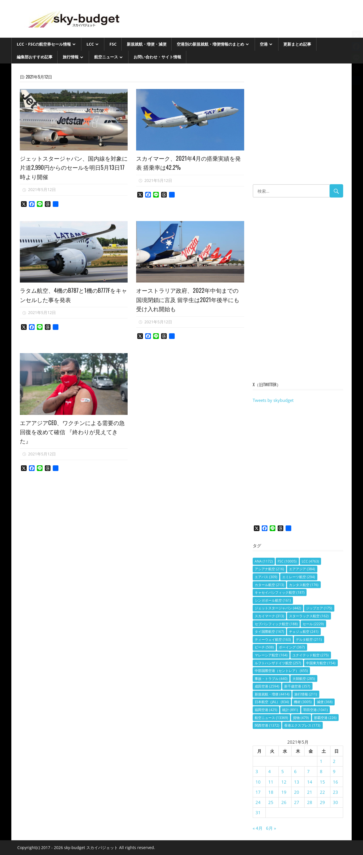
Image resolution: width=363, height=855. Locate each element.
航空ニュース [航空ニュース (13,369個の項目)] (271, 717)
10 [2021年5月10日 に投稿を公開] (258, 782)
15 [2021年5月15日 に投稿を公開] (322, 782)
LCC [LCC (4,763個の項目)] (310, 561)
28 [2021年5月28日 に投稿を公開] (309, 802)
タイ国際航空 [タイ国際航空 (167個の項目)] (269, 631)
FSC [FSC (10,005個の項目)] (287, 561)
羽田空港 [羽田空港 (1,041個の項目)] (315, 709)
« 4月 (258, 828)
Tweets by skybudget (273, 400)
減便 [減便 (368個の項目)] (325, 701)
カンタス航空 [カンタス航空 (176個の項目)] (303, 584)
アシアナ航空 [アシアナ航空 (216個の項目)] (269, 569)
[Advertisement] (298, 126)
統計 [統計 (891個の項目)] (290, 709)
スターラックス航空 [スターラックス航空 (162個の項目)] (309, 616)
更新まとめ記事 (297, 44)
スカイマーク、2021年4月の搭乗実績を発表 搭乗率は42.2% (188, 162)
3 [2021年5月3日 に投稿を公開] (257, 771)
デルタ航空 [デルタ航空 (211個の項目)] (309, 639)
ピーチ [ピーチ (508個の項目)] (264, 647)
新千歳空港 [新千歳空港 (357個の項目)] (297, 686)
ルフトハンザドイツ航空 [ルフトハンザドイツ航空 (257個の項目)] (278, 663)
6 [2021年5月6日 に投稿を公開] (295, 771)
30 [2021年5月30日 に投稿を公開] (335, 802)
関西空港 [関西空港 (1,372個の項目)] (267, 725)
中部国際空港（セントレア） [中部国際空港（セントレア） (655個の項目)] (281, 670)
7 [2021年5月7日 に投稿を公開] (308, 771)
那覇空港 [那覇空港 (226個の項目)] (325, 717)
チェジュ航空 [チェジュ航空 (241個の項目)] (303, 631)
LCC (90, 44)
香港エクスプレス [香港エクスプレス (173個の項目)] (302, 725)
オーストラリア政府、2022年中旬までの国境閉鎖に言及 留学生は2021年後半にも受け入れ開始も (190, 299)
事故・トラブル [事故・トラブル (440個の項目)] (271, 678)
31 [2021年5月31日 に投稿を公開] (258, 812)
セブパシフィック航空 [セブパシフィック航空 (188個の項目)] (276, 623)
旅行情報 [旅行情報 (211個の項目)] (305, 694)
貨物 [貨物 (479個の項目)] (301, 717)
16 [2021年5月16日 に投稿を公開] (335, 782)
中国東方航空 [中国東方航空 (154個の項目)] (320, 663)
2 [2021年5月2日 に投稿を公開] (334, 761)
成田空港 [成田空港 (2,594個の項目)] (267, 686)
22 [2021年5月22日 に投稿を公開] (322, 792)
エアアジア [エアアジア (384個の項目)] (302, 569)
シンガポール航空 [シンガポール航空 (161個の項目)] (273, 600)
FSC (113, 44)
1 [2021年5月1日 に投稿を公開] (321, 761)
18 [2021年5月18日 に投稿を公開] (270, 792)
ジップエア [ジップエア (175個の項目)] (319, 608)
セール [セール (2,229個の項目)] (313, 623)
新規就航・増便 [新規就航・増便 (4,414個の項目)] (272, 694)
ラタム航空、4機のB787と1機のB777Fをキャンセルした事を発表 (73, 294)
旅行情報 (71, 57)
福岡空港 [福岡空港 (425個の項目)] (266, 709)
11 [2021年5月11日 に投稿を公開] (270, 782)
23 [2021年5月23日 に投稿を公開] (335, 792)
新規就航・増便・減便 (146, 44)
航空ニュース (106, 57)
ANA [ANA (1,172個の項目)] (264, 561)
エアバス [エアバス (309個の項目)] (266, 576)
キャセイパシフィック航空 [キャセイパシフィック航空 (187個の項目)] (280, 592)
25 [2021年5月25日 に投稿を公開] (270, 802)
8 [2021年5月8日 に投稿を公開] (321, 771)
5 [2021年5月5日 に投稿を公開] (282, 771)
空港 (264, 44)
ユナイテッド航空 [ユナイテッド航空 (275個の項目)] (310, 655)
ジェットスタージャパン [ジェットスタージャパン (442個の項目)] (278, 608)
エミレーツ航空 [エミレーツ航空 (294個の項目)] (298, 576)
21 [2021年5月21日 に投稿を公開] (309, 792)
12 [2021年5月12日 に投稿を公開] (283, 782)
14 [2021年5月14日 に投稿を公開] (309, 782)
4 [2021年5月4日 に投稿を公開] (269, 771)
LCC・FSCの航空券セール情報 (44, 44)
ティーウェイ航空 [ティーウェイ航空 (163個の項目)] (273, 639)
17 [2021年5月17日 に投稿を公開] (258, 792)
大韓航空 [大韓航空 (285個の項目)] (303, 678)
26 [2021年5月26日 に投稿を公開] (283, 802)
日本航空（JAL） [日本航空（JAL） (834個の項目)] (272, 701)
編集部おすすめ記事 (34, 57)
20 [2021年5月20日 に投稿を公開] (296, 792)
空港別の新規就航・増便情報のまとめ (210, 44)
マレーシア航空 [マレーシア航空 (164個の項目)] (271, 655)
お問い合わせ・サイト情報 (157, 57)
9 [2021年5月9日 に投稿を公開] (334, 771)
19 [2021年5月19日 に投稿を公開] (283, 792)
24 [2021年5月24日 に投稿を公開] (258, 802)
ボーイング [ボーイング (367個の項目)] (292, 647)
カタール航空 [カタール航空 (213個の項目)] (269, 584)
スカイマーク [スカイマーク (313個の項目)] (269, 616)
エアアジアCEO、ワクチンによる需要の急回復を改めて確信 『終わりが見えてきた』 (73, 431)
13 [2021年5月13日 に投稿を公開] (296, 782)
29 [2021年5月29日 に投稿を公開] (322, 802)
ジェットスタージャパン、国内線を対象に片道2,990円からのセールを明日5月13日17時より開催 (71, 167)
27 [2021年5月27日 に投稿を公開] (296, 802)
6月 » (271, 828)
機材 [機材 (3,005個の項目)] (303, 701)
